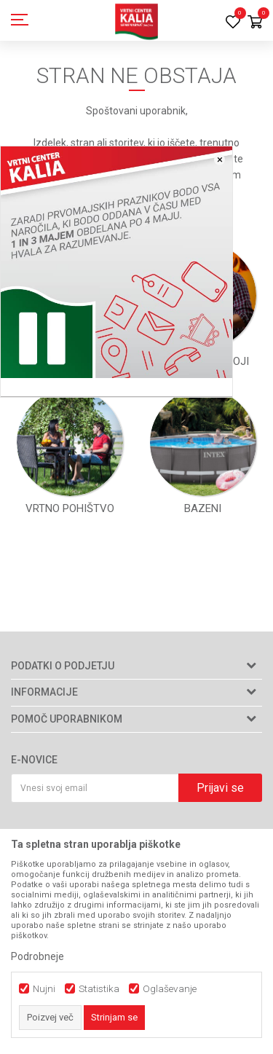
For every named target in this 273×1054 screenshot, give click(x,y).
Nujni (44, 988)
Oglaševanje (170, 988)
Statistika (99, 988)
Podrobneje (37, 956)
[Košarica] (254, 22)
